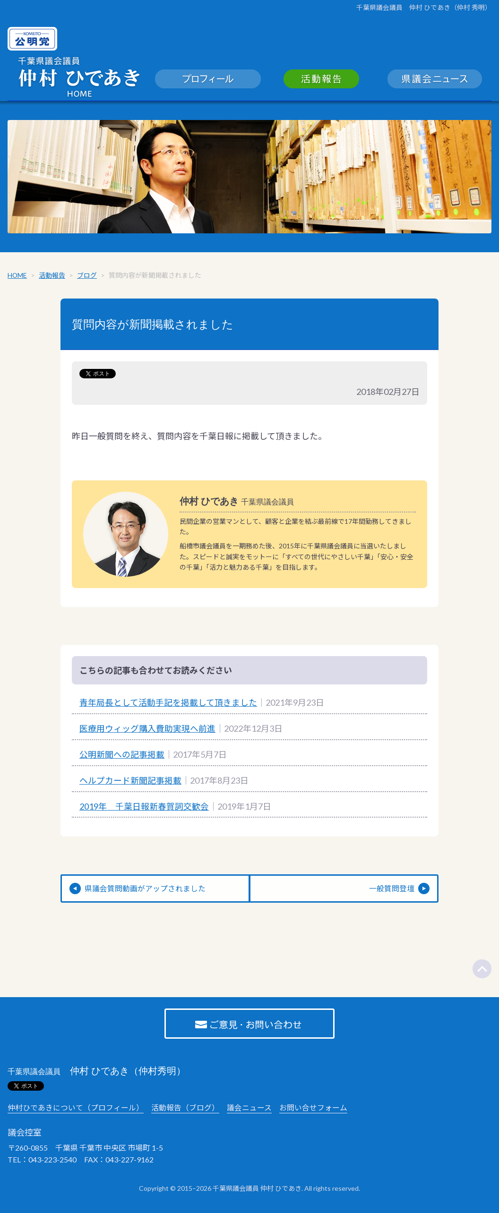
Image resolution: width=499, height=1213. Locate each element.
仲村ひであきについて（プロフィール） (76, 1109)
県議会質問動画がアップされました (145, 890)
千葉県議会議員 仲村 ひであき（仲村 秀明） (423, 7)
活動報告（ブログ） (185, 1109)
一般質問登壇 (391, 890)
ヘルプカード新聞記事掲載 (130, 782)
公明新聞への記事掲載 (121, 756)
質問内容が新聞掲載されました (152, 326)
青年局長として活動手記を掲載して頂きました (168, 704)
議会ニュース (249, 1109)
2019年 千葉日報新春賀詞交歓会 (144, 808)
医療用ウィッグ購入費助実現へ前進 (147, 730)
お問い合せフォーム (313, 1109)
